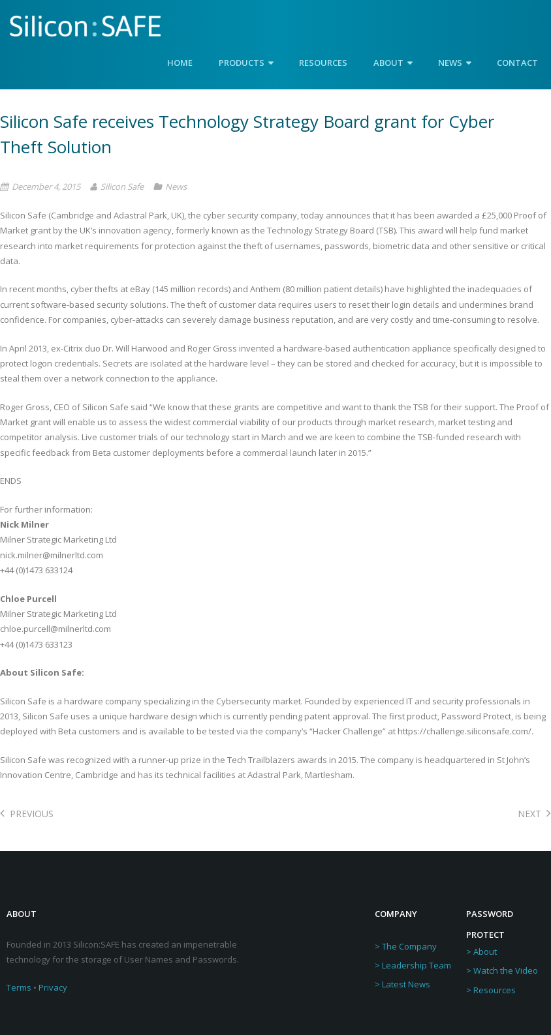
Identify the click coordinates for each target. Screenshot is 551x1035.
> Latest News (402, 984)
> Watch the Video (502, 970)
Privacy (53, 987)
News (176, 186)
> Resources (491, 990)
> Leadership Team (413, 965)
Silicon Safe (122, 186)
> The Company (406, 946)
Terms (19, 987)
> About (481, 951)
